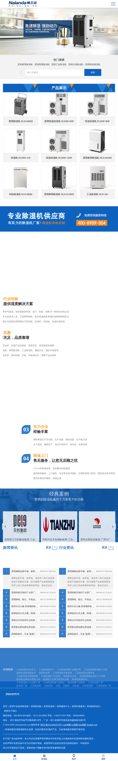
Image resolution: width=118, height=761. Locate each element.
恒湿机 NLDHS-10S (32, 158)
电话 (74, 757)
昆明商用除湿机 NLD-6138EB (71, 194)
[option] (59, 31)
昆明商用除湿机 (42, 63)
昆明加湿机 (49, 706)
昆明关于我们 (10, 711)
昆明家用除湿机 (25, 63)
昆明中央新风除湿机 (19, 706)
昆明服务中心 (63, 706)
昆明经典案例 (78, 706)
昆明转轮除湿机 (92, 63)
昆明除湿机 (36, 706)
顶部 (103, 757)
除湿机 (44, 757)
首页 (5, 706)
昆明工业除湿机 (59, 63)
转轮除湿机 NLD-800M (32, 194)
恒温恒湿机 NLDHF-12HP (71, 158)
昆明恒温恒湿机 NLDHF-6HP (70, 121)
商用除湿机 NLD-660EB (33, 121)
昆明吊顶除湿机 (75, 63)
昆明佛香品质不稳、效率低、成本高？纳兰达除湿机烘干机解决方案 (24, 622)
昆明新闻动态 (93, 706)
